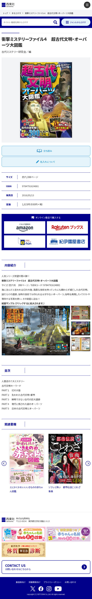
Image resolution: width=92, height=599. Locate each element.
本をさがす (16, 13)
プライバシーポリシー (52, 582)
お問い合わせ (70, 582)
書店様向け (21, 582)
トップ (5, 13)
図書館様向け (34, 582)
